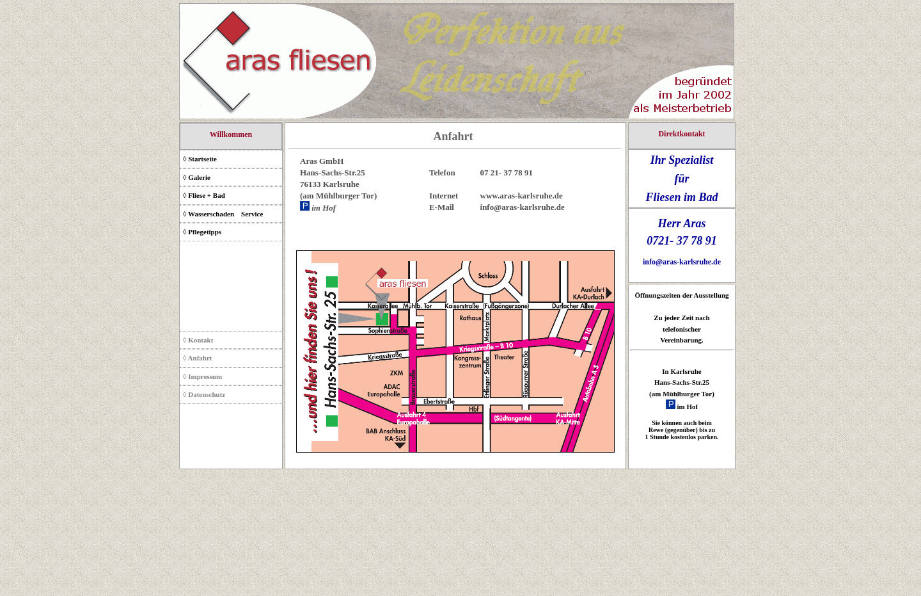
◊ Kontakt (198, 340)
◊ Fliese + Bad (204, 195)
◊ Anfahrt (197, 358)
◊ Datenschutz (204, 394)
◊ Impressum (202, 376)
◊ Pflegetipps (202, 232)
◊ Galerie (196, 177)
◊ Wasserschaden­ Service (223, 214)
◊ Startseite (200, 159)
